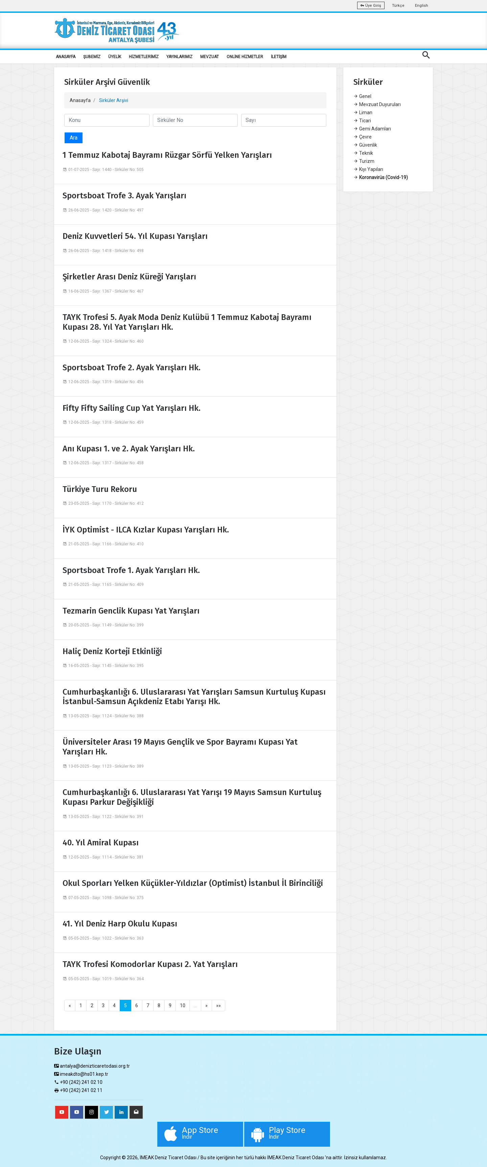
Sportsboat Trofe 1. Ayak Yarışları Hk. (131, 570)
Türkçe (398, 5)
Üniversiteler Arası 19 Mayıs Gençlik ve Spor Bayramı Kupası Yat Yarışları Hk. (180, 746)
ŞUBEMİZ (91, 56)
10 (182, 1005)
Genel (362, 96)
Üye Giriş (371, 5)
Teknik (363, 153)
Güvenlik (365, 145)
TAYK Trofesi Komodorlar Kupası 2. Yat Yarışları (150, 964)
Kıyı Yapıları (368, 169)
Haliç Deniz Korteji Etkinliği (112, 651)
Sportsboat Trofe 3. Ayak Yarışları (124, 195)
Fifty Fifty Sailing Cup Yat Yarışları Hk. (132, 408)
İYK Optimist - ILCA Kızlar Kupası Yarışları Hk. (146, 530)
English (421, 5)
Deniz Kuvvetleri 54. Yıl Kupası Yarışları (135, 236)
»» (218, 1005)
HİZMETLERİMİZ (144, 56)
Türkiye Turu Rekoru (100, 489)
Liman (362, 112)
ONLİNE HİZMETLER (245, 56)
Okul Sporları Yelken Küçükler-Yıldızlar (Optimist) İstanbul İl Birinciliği (193, 883)
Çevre (362, 137)
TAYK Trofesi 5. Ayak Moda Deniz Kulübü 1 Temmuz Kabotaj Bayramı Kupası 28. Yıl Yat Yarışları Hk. (187, 322)
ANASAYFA (65, 56)
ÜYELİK (114, 56)
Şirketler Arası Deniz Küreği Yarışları (129, 276)
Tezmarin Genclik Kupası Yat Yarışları (131, 611)
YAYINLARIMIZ (179, 56)
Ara (73, 137)
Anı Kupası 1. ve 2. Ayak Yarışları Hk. (129, 448)
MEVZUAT (209, 56)
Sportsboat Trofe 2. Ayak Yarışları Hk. (132, 367)
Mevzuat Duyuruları (377, 104)
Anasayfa (80, 100)
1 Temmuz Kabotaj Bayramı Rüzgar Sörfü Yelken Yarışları (167, 155)
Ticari (362, 120)
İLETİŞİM (278, 56)
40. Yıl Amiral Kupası (101, 842)
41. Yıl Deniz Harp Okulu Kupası (120, 923)
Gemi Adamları (372, 128)
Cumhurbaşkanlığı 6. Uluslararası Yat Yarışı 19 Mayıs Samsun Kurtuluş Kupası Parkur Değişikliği (192, 797)
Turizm (363, 161)
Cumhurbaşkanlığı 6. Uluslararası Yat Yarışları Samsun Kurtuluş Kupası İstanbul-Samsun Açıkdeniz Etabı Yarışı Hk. (194, 696)
